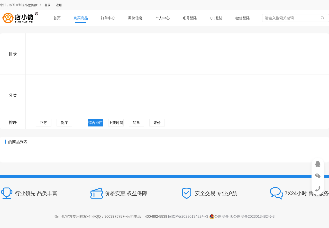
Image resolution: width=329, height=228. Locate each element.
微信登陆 (242, 18)
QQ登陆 (216, 18)
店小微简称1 (30, 5)
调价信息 (135, 18)
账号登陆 (189, 18)
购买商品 (81, 18)
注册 (59, 5)
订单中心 (108, 18)
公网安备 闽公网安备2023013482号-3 (242, 216)
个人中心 (162, 18)
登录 (47, 5)
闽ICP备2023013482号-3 (188, 216)
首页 (57, 18)
